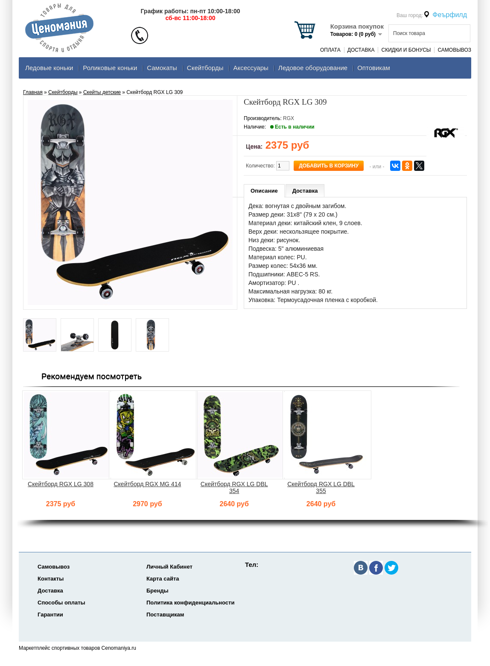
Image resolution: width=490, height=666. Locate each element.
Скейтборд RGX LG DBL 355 (321, 487)
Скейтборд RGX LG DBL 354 (234, 487)
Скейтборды (205, 67)
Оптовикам (373, 67)
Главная (33, 92)
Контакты (51, 578)
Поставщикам (165, 614)
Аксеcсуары (250, 67)
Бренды (157, 590)
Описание (264, 191)
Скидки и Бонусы (406, 50)
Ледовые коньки (49, 67)
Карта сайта (162, 578)
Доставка (361, 50)
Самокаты (162, 67)
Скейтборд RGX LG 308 (60, 484)
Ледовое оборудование (312, 67)
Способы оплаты (61, 602)
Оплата (330, 50)
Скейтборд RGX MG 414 (147, 484)
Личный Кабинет (169, 566)
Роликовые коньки (110, 67)
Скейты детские (102, 92)
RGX (288, 118)
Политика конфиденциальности (190, 602)
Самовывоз (454, 50)
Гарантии (50, 614)
